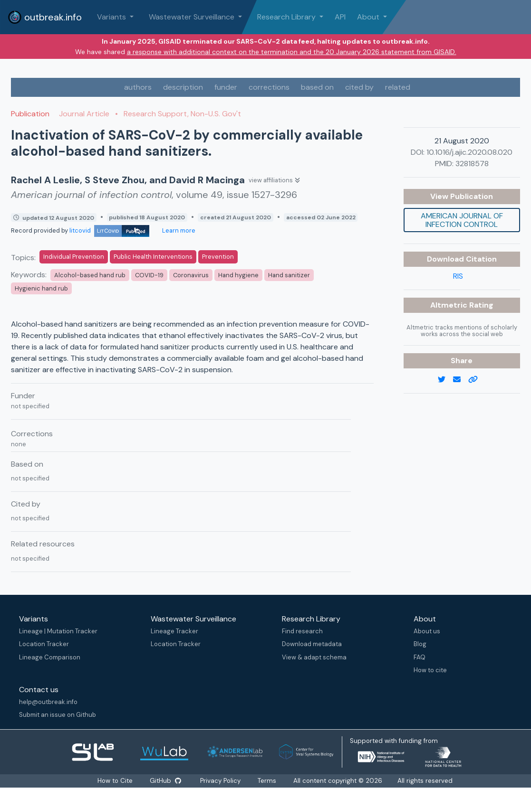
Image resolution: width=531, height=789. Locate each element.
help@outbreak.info (48, 702)
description (183, 87)
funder (225, 87)
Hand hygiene (238, 275)
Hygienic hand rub (41, 288)
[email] (460, 379)
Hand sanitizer (289, 275)
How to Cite (115, 781)
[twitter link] (445, 379)
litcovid (109, 230)
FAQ (419, 657)
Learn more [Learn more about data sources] (178, 230)
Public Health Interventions (153, 257)
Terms (267, 781)
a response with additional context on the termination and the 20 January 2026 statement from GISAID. (291, 51)
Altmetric (449, 305)
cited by (359, 87)
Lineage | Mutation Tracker (58, 631)
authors (138, 87)
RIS (458, 276)
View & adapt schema (314, 657)
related (397, 87)
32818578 (472, 164)
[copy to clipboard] (476, 379)
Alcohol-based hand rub (90, 275)
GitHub (165, 781)
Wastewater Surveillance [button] (192, 17)
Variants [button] (112, 17)
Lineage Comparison (49, 657)
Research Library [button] (287, 17)
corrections (269, 87)
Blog (420, 644)
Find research (302, 631)
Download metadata (312, 644)
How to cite (430, 670)
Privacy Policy (221, 781)
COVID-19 (149, 275)
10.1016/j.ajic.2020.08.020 (469, 152)
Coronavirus (191, 275)
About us (427, 631)
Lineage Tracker (174, 631)
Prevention (218, 257)
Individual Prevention (73, 257)
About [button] (369, 17)
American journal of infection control (462, 220)
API (340, 17)
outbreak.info (45, 17)
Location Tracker (44, 644)
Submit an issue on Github (57, 715)
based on (317, 87)
